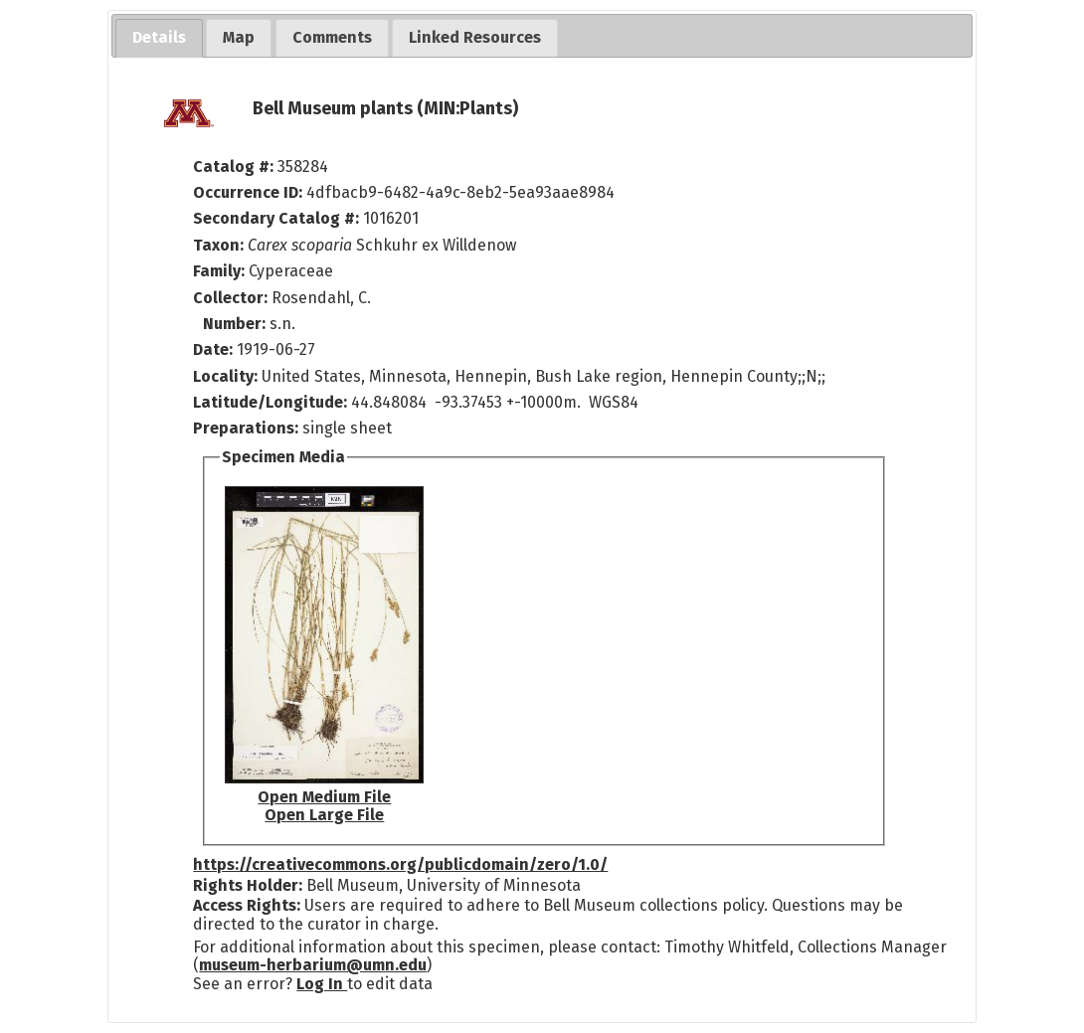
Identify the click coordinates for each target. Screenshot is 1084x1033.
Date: (213, 349)
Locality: (225, 376)
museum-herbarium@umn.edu (313, 964)
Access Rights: (246, 905)
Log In (321, 983)
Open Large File (324, 814)
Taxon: (218, 245)
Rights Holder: (247, 885)
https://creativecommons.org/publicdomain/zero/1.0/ (400, 864)
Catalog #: (235, 166)
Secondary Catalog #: (276, 218)
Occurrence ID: (249, 192)
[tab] (159, 38)
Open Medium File (324, 796)
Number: (236, 323)
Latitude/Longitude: (270, 402)
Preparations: (245, 428)
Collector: (232, 297)
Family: (219, 270)
